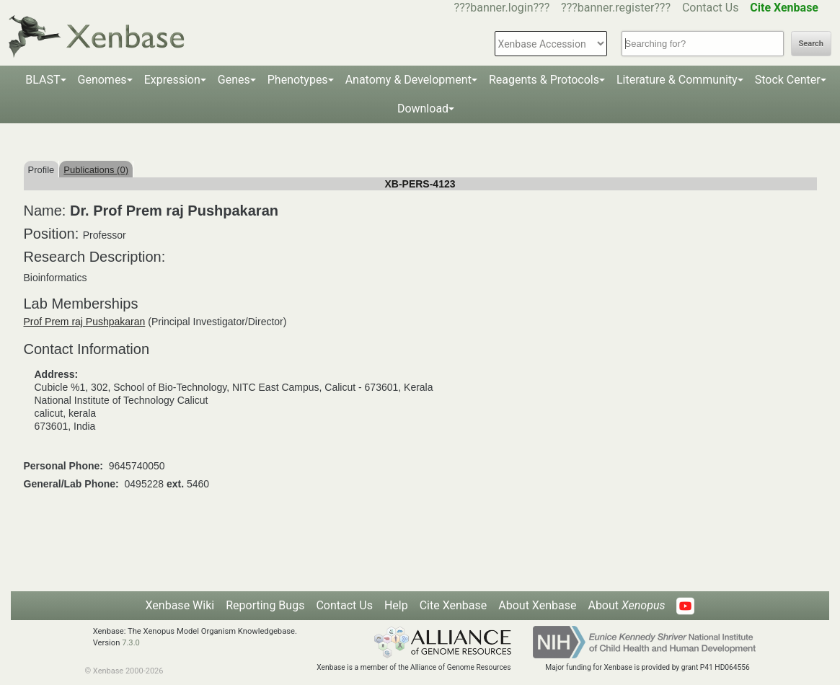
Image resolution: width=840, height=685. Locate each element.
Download (422, 108)
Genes (234, 80)
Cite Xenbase (453, 605)
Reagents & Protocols (544, 80)
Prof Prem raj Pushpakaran (85, 321)
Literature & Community (677, 80)
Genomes (102, 80)
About (626, 605)
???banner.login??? (502, 7)
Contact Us (710, 7)
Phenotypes (298, 80)
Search (811, 43)
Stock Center (788, 80)
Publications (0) (95, 169)
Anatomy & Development (408, 80)
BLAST (42, 80)
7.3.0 (131, 643)
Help (396, 605)
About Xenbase (537, 605)
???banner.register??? (616, 7)
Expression (172, 80)
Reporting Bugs (265, 605)
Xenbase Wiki (180, 605)
